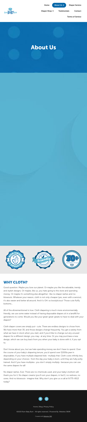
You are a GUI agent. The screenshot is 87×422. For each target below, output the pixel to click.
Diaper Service (75, 5)
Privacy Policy (49, 407)
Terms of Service (74, 17)
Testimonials (63, 11)
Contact (77, 11)
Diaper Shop (47, 11)
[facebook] (40, 399)
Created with (43, 416)
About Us (59, 5)
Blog (40, 407)
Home (46, 5)
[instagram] (46, 399)
